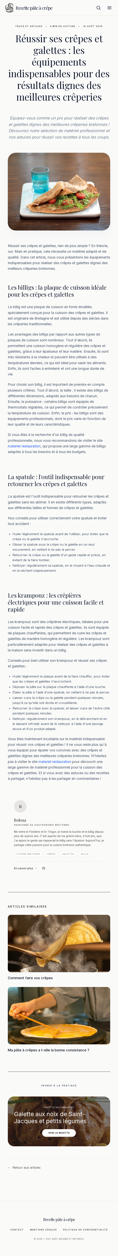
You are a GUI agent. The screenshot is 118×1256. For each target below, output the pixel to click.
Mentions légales (43, 1230)
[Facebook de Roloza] (43, 868)
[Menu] (109, 8)
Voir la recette (59, 1133)
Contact (17, 1230)
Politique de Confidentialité (85, 1230)
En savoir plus (25, 868)
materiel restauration (24, 446)
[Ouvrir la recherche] (98, 8)
